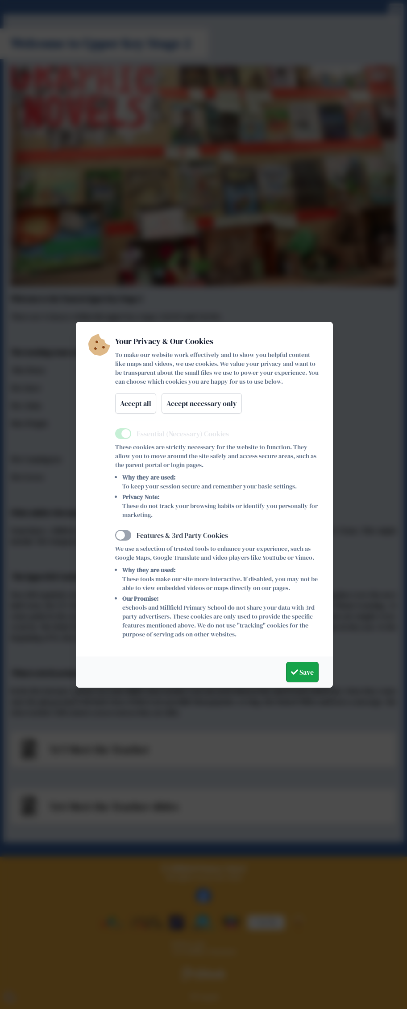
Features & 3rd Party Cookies (182, 535)
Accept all (135, 403)
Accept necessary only (201, 403)
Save (302, 672)
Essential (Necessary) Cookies (183, 434)
